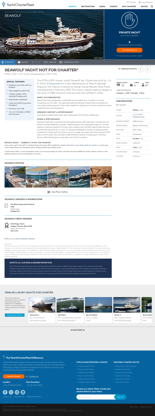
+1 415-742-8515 (34, 385)
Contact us (33, 376)
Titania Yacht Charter (122, 379)
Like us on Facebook (5, 392)
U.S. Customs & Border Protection (23, 239)
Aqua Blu (34, 315)
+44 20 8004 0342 (12, 385)
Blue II (118, 315)
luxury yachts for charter (133, 56)
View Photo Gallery (59, 192)
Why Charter (129, 6)
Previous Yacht (141, 69)
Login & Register (147, 2)
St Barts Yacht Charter (86, 373)
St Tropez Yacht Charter (86, 366)
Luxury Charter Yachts (12, 12)
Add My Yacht (19, 397)
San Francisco (33, 382)
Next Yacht (147, 69)
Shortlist (133, 2)
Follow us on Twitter (11, 392)
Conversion (137, 134)
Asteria (62, 315)
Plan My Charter (13, 376)
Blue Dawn (91, 315)
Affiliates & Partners (34, 397)
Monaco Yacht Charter (86, 369)
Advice (144, 6)
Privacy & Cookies (146, 407)
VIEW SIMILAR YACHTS (129, 50)
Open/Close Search (152, 6)
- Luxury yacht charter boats (24, 4)
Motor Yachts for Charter (29, 12)
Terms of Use (134, 407)
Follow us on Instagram (17, 392)
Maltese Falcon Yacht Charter (125, 366)
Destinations (88, 6)
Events (113, 6)
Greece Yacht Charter (86, 376)
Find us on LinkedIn (23, 392)
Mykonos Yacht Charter (86, 379)
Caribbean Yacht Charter (87, 382)
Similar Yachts (129, 69)
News (102, 6)
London (6, 382)
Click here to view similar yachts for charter (82, 145)
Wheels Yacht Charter (123, 369)
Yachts (72, 6)
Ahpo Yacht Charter (122, 382)
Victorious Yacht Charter (123, 373)
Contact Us (7, 397)
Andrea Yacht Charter (123, 376)
